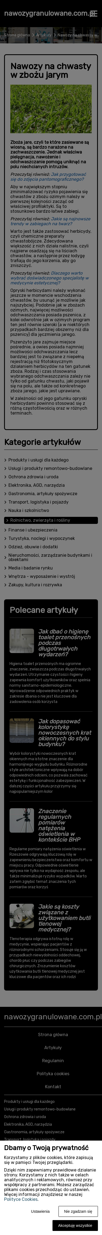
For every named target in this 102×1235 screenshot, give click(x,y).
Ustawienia (40, 1211)
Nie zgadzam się (78, 1211)
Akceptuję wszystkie (75, 1225)
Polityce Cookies (21, 1199)
